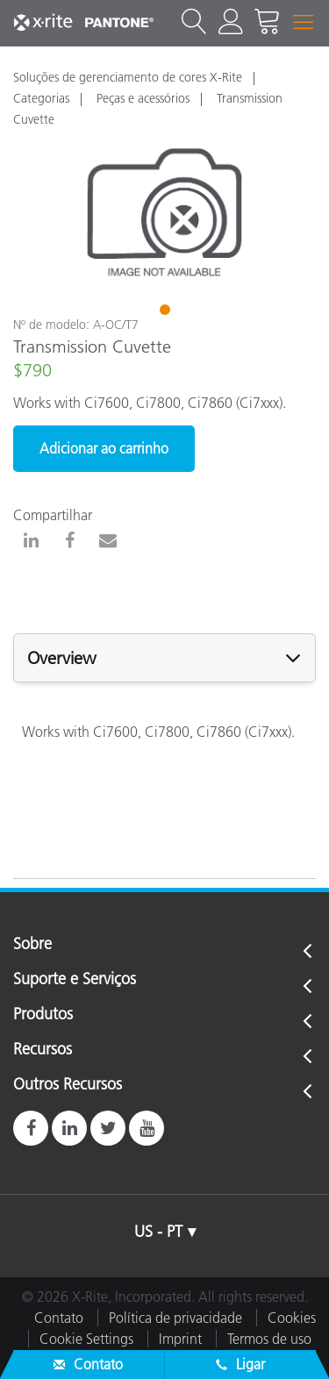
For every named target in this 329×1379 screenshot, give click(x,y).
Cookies (292, 1317)
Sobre (32, 945)
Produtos (43, 1015)
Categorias (41, 98)
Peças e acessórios (143, 98)
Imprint (180, 1338)
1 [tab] (166, 312)
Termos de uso (269, 1338)
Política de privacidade (175, 1317)
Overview (62, 657)
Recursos (42, 1050)
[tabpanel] (164, 213)
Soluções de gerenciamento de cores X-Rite (127, 77)
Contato (58, 1317)
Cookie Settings (86, 1338)
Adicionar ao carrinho (103, 448)
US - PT (158, 1231)
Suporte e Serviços (74, 980)
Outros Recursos (67, 1085)
